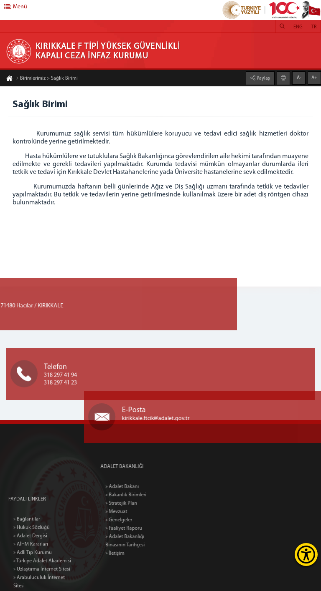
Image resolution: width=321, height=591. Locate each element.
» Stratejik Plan (134, 503)
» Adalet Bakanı (135, 486)
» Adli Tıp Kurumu (32, 578)
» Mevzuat (129, 511)
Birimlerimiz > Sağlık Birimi (47, 78)
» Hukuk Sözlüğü (31, 553)
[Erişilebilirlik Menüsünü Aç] (306, 554)
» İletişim (127, 553)
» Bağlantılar (26, 545)
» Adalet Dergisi (30, 562)
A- (299, 77)
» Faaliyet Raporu (136, 528)
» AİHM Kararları (30, 570)
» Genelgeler (131, 520)
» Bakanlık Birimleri (138, 495)
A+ (314, 77)
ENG (298, 27)
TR (313, 27)
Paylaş (262, 77)
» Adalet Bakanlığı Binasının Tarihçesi (138, 541)
